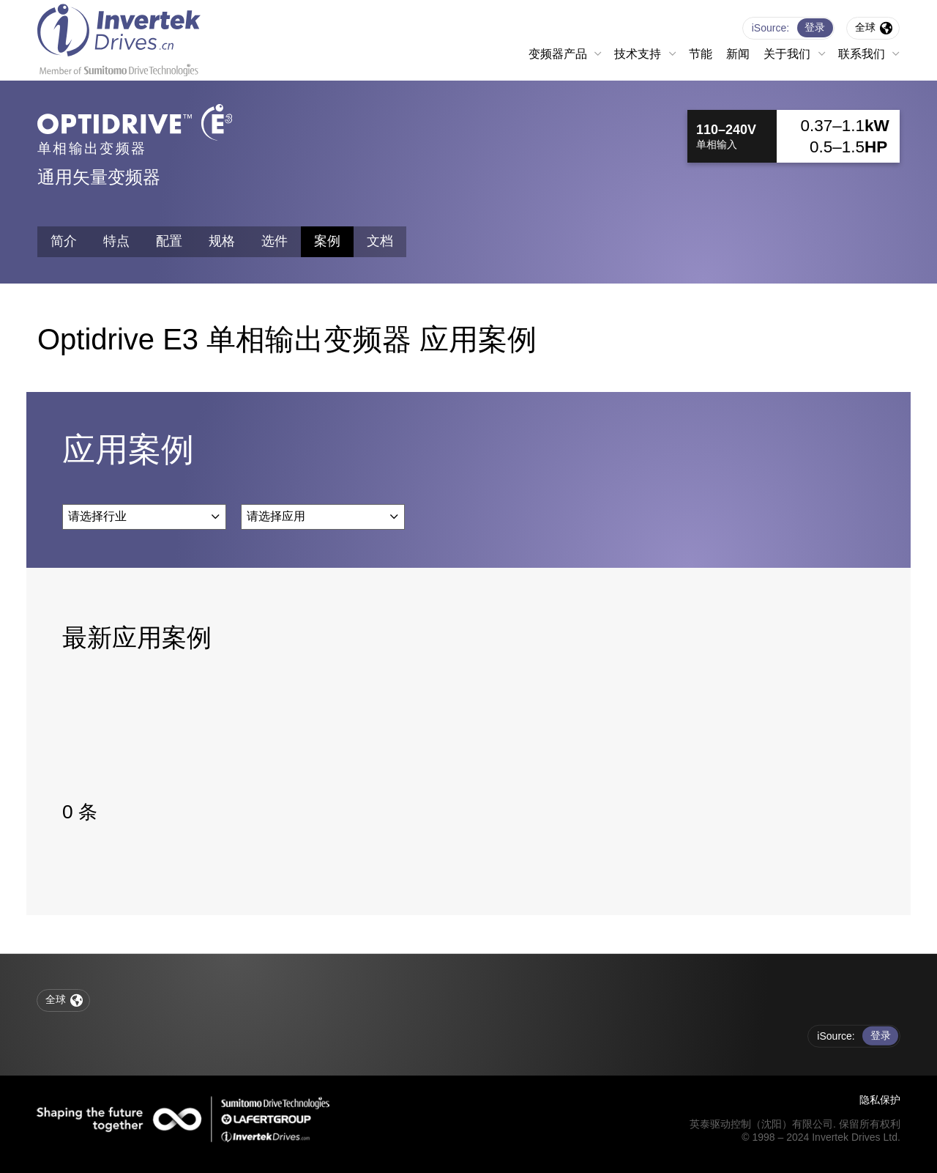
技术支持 (637, 54)
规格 (222, 241)
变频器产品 (558, 54)
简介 (64, 241)
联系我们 (861, 54)
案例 (327, 241)
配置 (169, 241)
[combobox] (144, 516)
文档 (380, 241)
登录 (815, 27)
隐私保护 (879, 1100)
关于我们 (787, 54)
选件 (274, 241)
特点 (116, 241)
